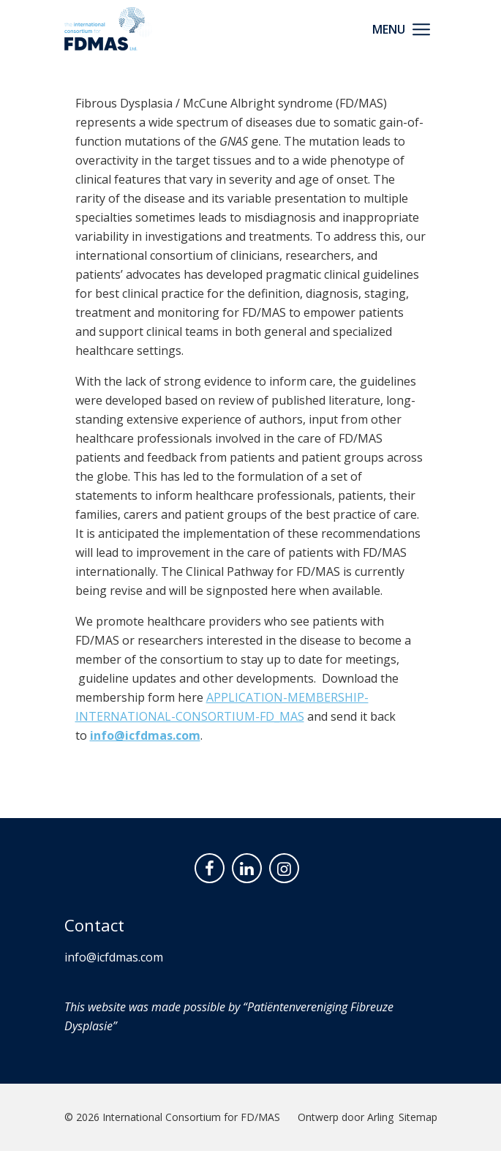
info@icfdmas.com (145, 735)
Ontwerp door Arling (345, 1117)
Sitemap (418, 1117)
